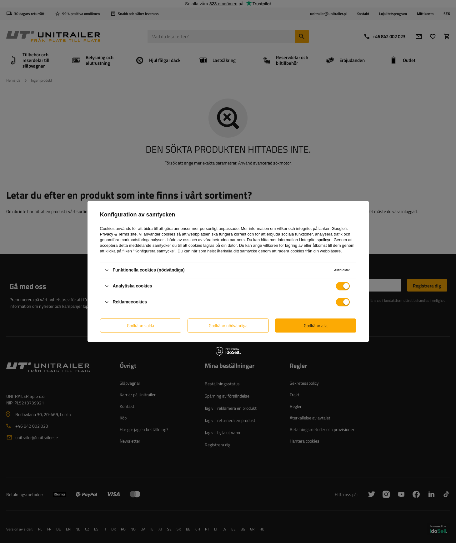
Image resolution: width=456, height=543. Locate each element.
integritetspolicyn (316, 239)
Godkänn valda (140, 325)
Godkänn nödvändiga (228, 325)
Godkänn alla (316, 325)
